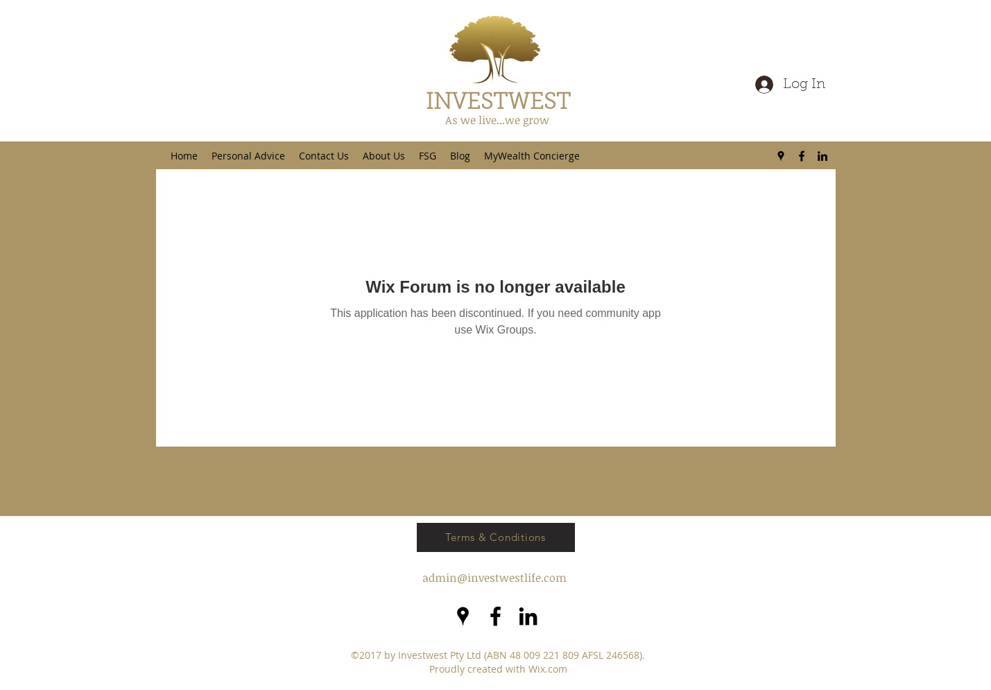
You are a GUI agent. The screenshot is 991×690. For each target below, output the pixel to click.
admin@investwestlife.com (494, 577)
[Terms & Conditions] (496, 537)
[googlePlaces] (781, 156)
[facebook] (802, 156)
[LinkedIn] (822, 156)
